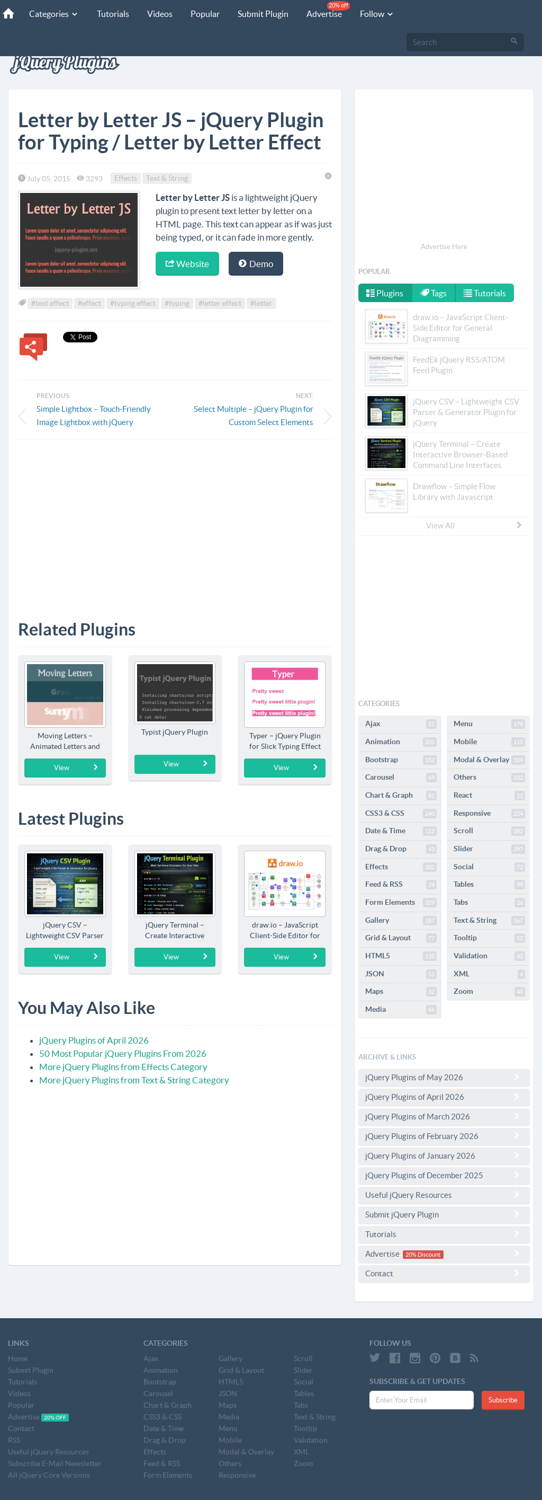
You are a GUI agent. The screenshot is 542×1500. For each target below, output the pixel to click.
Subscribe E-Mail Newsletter (55, 1463)
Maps (401, 991)
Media (401, 1009)
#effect (89, 303)
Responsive (489, 813)
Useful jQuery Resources (444, 1194)
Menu (489, 724)
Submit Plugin (263, 14)
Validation (489, 956)
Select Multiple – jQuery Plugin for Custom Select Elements (253, 415)
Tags (433, 293)
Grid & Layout (401, 938)
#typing (177, 303)
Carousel (401, 777)
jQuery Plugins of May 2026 (444, 1077)
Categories (54, 14)
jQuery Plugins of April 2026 (94, 1040)
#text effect (50, 303)
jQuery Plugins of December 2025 (444, 1175)
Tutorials (113, 14)
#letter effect (219, 303)
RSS (14, 1440)
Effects (125, 178)
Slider (489, 849)
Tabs (489, 902)
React (489, 795)
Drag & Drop (401, 849)
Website (187, 264)
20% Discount (422, 1254)
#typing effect (133, 303)
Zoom (489, 991)
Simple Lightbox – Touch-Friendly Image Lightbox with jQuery (94, 415)
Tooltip (489, 938)
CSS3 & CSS (401, 813)
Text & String (167, 178)
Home (18, 1358)
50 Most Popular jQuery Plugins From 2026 (122, 1053)
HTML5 (401, 956)
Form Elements (401, 902)
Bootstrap (401, 760)
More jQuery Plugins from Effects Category (123, 1067)
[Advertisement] (174, 522)
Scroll (489, 831)
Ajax (401, 724)
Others (489, 777)
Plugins (384, 293)
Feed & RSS (401, 884)
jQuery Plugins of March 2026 (444, 1116)
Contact (444, 1273)
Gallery (401, 920)
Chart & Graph (401, 795)
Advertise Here (444, 247)
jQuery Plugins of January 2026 (444, 1155)
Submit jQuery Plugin (444, 1214)
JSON (401, 974)
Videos (160, 14)
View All (474, 525)
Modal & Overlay (489, 760)
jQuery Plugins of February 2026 (444, 1136)
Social (489, 867)
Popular (205, 14)
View (76, 767)
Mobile (489, 742)
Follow (377, 14)
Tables (489, 884)
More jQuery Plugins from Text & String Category (134, 1080)
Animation (401, 742)
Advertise (328, 10)
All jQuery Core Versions (49, 1475)
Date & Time (401, 831)
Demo (256, 264)
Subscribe (503, 1400)
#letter (261, 303)
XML (489, 974)
